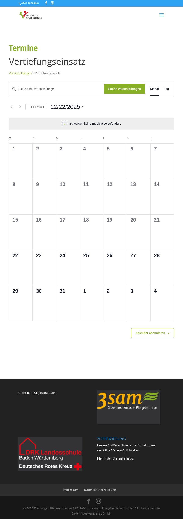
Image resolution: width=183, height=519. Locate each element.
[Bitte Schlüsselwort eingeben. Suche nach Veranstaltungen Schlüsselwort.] (56, 89)
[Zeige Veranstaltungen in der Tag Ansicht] (166, 89)
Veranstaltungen (20, 73)
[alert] (91, 124)
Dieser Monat (36, 106)
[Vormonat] (11, 106)
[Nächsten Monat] (19, 106)
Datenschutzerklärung (100, 490)
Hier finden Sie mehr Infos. (115, 458)
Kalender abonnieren (150, 333)
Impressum (70, 490)
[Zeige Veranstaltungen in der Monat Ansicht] (154, 89)
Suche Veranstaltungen (124, 89)
